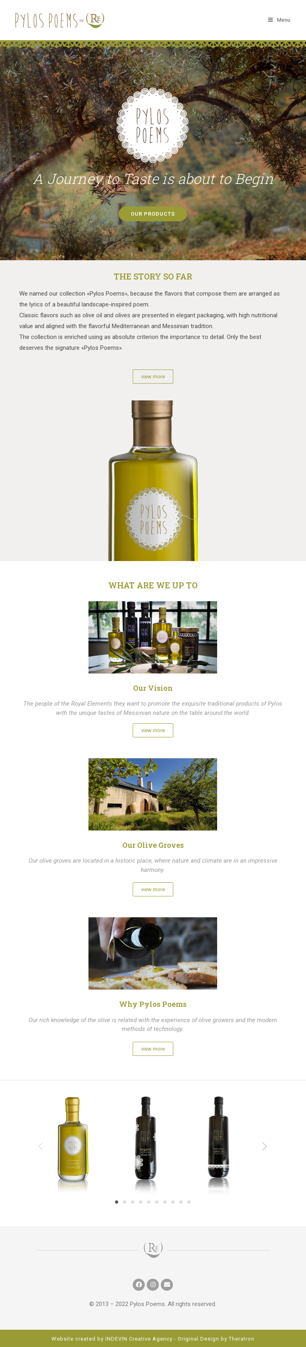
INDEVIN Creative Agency (139, 1338)
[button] (153, 213)
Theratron (242, 1338)
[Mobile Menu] (279, 20)
